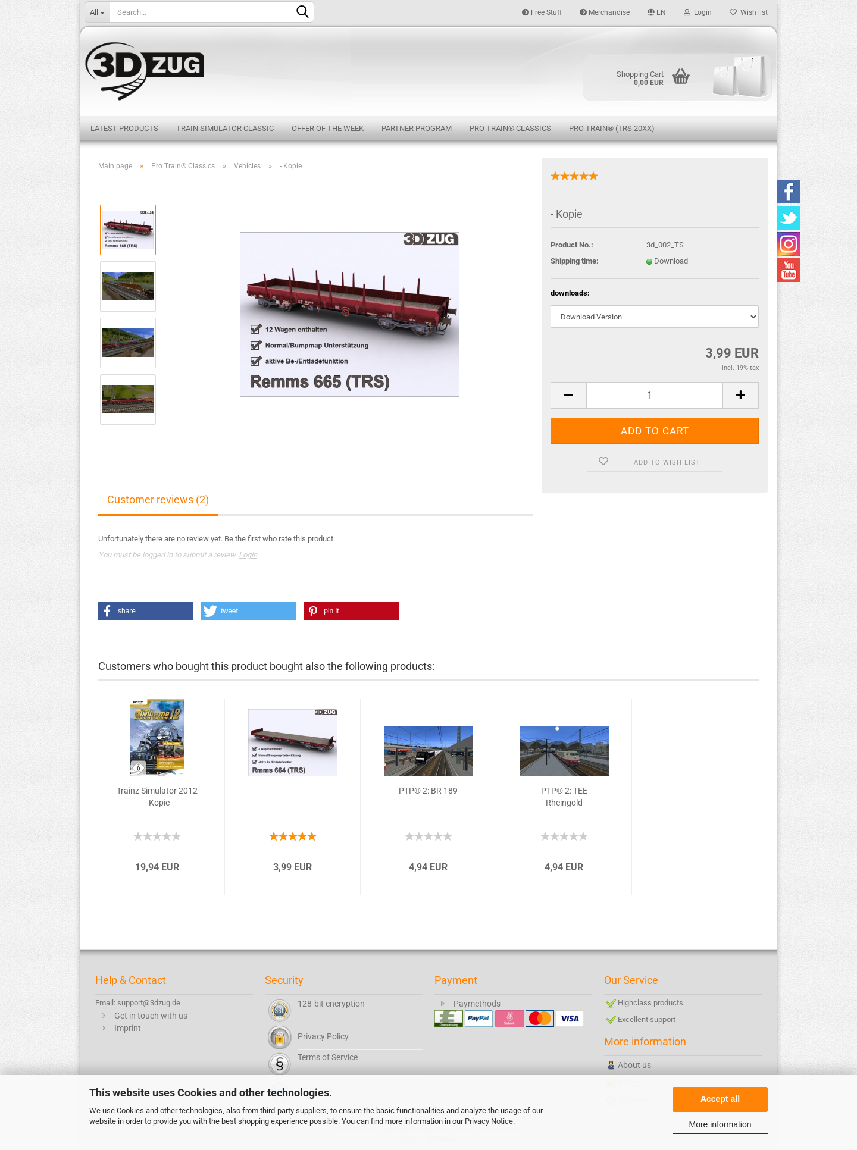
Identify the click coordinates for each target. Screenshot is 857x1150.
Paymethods (477, 1003)
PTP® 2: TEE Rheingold (564, 796)
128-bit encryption (331, 1003)
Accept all (720, 1099)
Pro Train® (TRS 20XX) (612, 128)
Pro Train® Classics (510, 128)
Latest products (124, 128)
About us (634, 1065)
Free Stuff (542, 12)
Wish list (749, 12)
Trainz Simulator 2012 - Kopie (157, 796)
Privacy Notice (489, 1121)
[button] (145, 611)
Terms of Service (328, 1057)
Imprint (127, 1028)
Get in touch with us (150, 1015)
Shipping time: (575, 260)
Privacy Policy (323, 1036)
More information (720, 1124)
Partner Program (416, 128)
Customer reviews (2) (158, 499)
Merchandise (605, 12)
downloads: (570, 293)
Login (698, 12)
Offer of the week (328, 128)
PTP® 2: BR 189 (428, 790)
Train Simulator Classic (225, 128)
